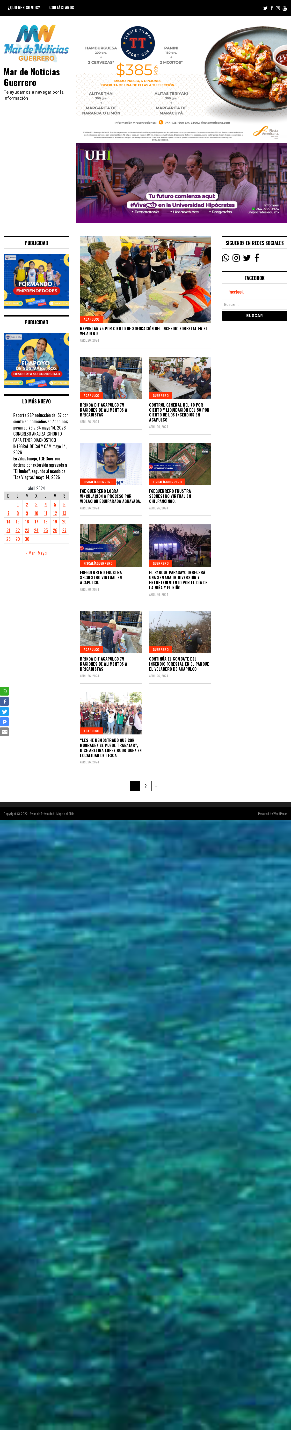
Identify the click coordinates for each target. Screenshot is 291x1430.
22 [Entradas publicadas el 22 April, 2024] (17, 530)
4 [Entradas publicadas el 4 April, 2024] (46, 504)
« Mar (30, 553)
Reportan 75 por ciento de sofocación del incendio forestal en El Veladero (144, 331)
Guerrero (161, 395)
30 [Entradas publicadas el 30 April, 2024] (27, 539)
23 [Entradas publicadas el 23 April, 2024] (27, 530)
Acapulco (91, 319)
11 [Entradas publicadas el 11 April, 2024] (45, 513)
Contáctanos (61, 7)
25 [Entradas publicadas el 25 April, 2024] (46, 530)
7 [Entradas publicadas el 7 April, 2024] (8, 513)
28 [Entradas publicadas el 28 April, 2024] (8, 539)
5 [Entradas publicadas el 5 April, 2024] (55, 504)
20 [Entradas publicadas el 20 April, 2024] (64, 521)
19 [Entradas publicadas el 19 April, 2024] (55, 521)
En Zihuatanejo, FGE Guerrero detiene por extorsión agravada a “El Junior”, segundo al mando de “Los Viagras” (40, 467)
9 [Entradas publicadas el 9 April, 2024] (27, 513)
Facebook (236, 292)
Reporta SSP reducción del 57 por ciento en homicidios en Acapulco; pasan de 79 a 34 (40, 421)
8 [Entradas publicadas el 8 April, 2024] (18, 513)
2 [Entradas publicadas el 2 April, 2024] (27, 504)
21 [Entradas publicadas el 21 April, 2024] (8, 530)
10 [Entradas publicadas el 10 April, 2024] (36, 513)
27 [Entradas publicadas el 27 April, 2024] (64, 530)
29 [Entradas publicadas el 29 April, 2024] (17, 539)
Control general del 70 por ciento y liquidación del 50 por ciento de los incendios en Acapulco (179, 412)
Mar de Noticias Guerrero (32, 76)
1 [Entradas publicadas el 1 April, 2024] (18, 504)
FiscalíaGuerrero (98, 481)
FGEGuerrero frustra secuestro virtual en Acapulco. (101, 577)
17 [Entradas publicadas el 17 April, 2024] (36, 521)
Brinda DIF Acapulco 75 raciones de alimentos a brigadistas (103, 410)
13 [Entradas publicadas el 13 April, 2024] (64, 513)
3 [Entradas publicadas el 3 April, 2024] (36, 504)
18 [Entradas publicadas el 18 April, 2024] (46, 521)
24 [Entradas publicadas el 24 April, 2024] (36, 530)
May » (42, 553)
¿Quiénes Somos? (24, 7)
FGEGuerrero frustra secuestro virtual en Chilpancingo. (170, 496)
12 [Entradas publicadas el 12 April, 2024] (55, 513)
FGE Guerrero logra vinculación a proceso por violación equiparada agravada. (110, 496)
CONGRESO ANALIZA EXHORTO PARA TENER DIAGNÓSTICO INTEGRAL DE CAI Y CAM (37, 439)
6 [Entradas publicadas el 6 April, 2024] (64, 504)
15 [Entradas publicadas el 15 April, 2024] (18, 521)
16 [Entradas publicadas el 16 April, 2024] (27, 521)
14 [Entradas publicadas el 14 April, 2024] (8, 521)
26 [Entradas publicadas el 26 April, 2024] (55, 530)
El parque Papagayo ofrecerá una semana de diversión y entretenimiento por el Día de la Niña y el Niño (178, 580)
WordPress (280, 813)
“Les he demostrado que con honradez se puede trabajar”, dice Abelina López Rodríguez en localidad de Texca (111, 747)
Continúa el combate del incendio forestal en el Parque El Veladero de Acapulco (179, 664)
